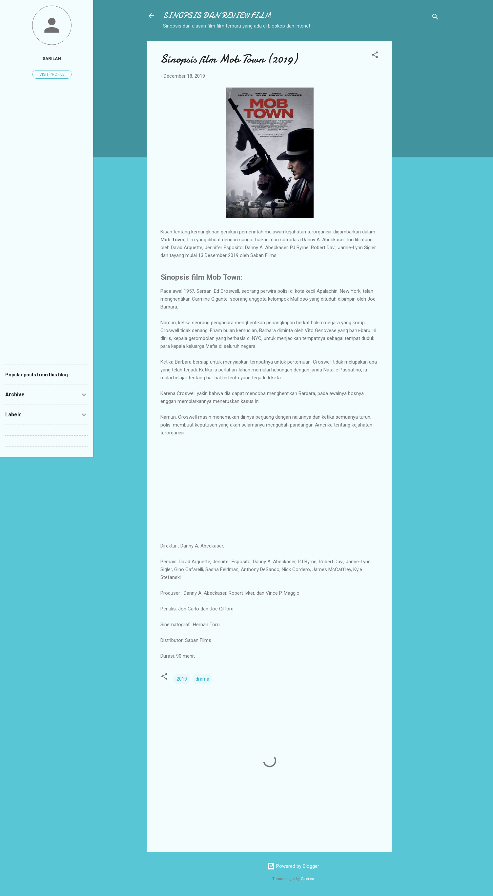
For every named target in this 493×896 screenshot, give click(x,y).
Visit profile (52, 74)
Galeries (307, 879)
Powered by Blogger (293, 866)
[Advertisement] (418, 139)
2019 (181, 679)
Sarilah (52, 58)
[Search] (435, 18)
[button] (375, 56)
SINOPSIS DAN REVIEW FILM (217, 15)
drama (202, 679)
